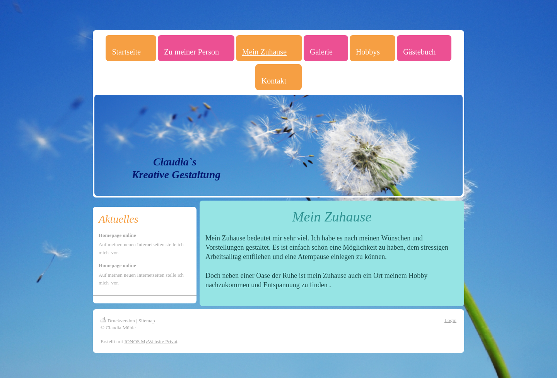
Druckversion (118, 321)
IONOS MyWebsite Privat (150, 341)
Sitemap (146, 321)
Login (450, 320)
